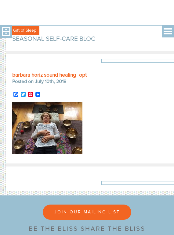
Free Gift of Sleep (19, 30)
